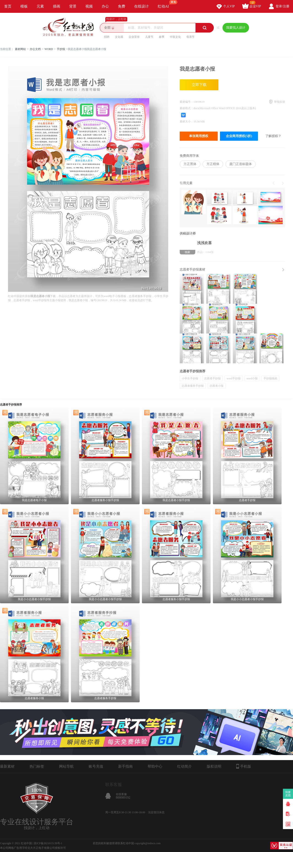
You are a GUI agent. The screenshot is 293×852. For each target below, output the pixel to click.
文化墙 (119, 37)
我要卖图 (288, 794)
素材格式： (186, 108)
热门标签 (37, 766)
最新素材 (7, 766)
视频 (89, 6)
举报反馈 (279, 101)
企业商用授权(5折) (239, 136)
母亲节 (190, 37)
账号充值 (96, 766)
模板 (24, 6)
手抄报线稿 (270, 378)
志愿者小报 (216, 385)
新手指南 (125, 766)
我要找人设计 (235, 27)
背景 (72, 6)
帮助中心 (155, 766)
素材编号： (186, 101)
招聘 (106, 37)
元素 (40, 6)
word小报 (252, 378)
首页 (7, 6)
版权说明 (214, 766)
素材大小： (186, 121)
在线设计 (141, 6)
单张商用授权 (198, 136)
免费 (121, 6)
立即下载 (199, 85)
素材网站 (20, 49)
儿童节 (149, 37)
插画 (56, 6)
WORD (49, 49)
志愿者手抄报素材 (192, 269)
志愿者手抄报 (212, 378)
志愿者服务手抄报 (193, 385)
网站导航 (66, 766)
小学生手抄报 (190, 378)
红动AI (165, 4)
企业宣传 (134, 37)
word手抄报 (234, 378)
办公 (105, 6)
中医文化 (175, 37)
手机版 (243, 766)
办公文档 (35, 49)
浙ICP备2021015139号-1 (48, 843)
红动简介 (184, 766)
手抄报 (61, 49)
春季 (161, 37)
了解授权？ (273, 136)
